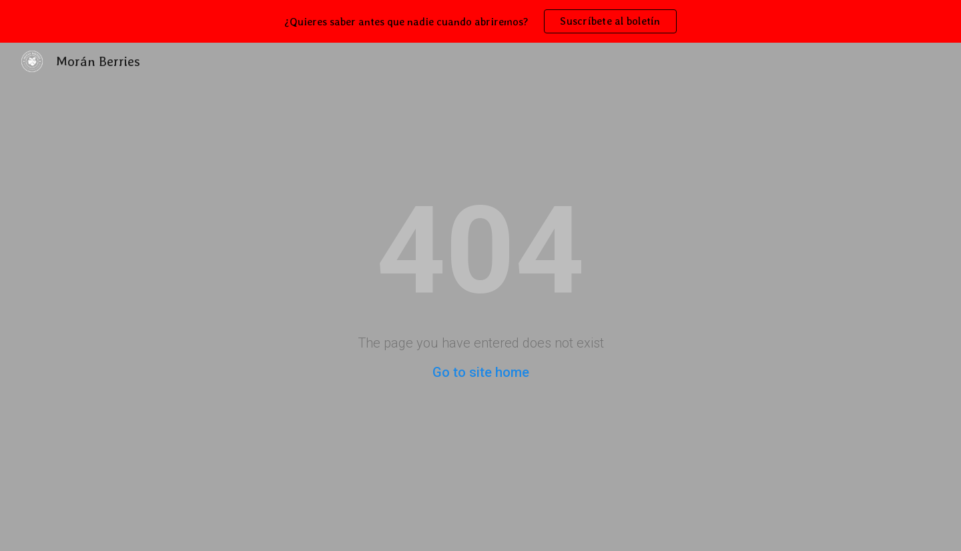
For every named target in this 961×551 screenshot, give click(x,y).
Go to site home (480, 372)
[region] (480, 21)
